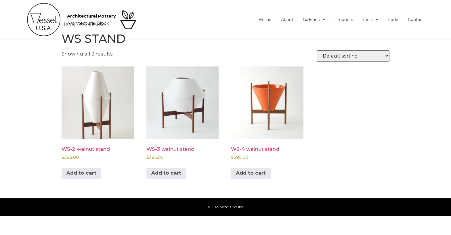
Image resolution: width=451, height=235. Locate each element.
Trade (392, 19)
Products (344, 19)
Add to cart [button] (81, 191)
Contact (416, 19)
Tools (370, 19)
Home (265, 19)
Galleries (314, 19)
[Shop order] (353, 74)
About (287, 19)
